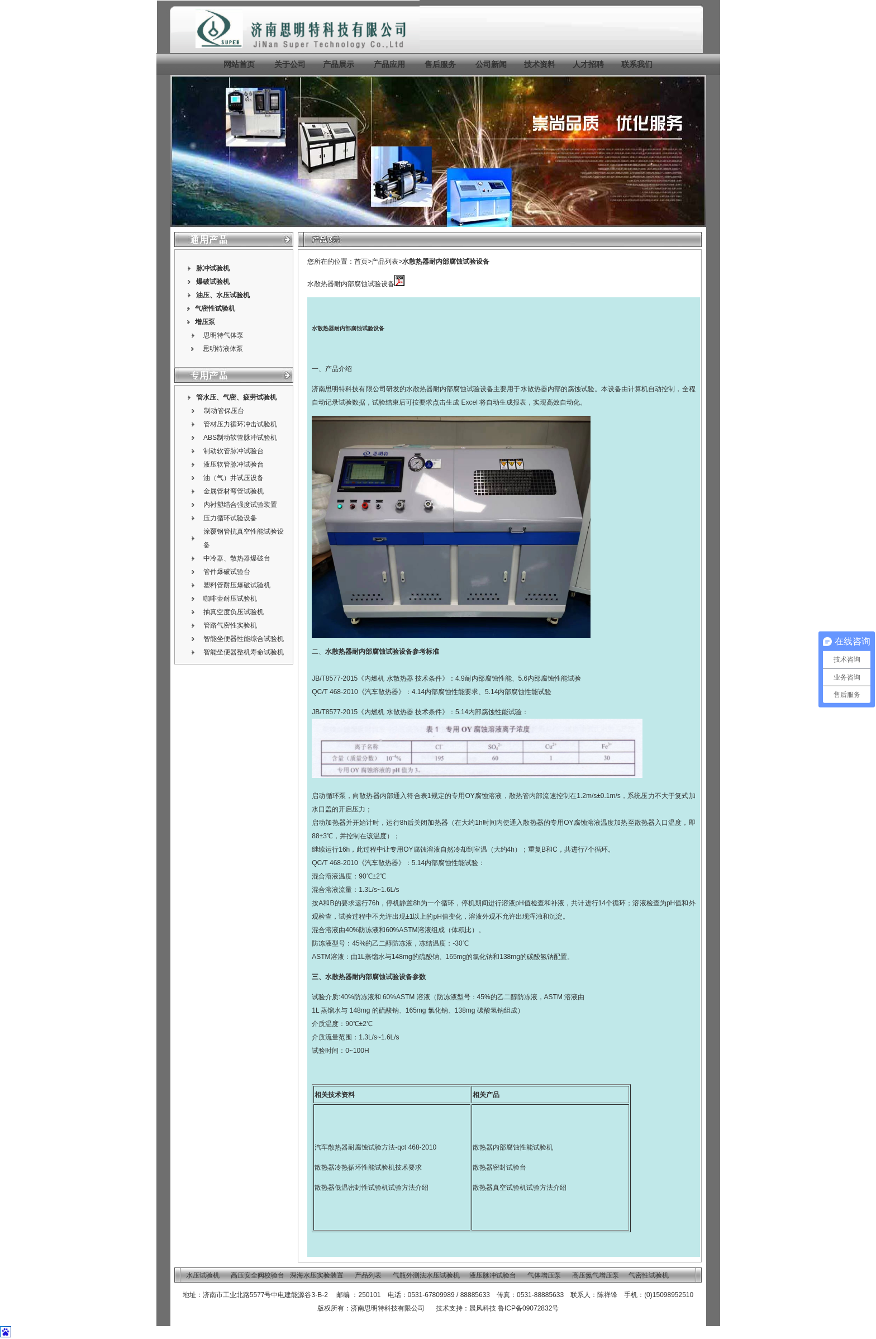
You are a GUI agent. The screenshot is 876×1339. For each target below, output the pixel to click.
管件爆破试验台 (226, 572)
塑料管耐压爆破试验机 (236, 585)
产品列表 (385, 261)
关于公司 (290, 64)
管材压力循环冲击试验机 (240, 424)
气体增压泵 (544, 1275)
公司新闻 (491, 64)
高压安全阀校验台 (257, 1275)
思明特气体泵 (223, 335)
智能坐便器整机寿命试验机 (243, 652)
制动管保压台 (224, 411)
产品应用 (389, 64)
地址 (189, 1295)
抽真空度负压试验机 (233, 612)
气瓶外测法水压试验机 (426, 1275)
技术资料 (539, 64)
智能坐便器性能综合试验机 (243, 639)
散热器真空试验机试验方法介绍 (519, 1187)
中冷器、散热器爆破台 (236, 558)
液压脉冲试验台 (492, 1275)
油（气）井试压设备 (233, 478)
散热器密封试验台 (499, 1167)
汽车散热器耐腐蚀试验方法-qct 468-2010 (375, 1147)
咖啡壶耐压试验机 (230, 598)
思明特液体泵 (223, 349)
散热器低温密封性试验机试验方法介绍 (372, 1187)
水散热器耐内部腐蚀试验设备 (445, 261)
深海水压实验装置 (317, 1275)
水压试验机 (233, 295)
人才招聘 (588, 64)
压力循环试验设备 (230, 518)
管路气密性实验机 (230, 625)
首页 (361, 261)
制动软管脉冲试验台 (233, 451)
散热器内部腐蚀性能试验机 (513, 1147)
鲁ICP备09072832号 (528, 1308)
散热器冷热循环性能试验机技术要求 (368, 1167)
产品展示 (337, 64)
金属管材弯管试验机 (233, 491)
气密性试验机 (215, 308)
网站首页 (239, 64)
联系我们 (637, 64)
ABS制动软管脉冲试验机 (240, 437)
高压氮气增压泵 (595, 1275)
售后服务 (440, 64)
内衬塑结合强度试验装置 (240, 505)
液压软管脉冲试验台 (233, 464)
